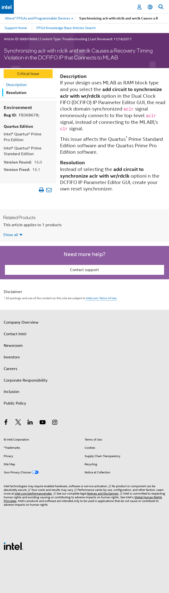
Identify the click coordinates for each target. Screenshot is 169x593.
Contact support (84, 269)
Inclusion (11, 391)
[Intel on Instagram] (54, 423)
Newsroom (13, 345)
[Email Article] (49, 189)
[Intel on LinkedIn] (30, 423)
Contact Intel (15, 334)
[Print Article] (41, 189)
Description (16, 84)
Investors (12, 356)
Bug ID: (21, 114)
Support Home (16, 28)
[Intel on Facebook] (6, 423)
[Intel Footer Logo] (13, 545)
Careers (10, 368)
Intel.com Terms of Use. (101, 298)
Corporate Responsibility (25, 380)
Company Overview (21, 322)
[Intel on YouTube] (42, 423)
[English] (150, 7)
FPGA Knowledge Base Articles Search (66, 28)
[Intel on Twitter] (18, 423)
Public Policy (15, 403)
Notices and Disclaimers (103, 493)
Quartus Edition (18, 126)
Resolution (16, 92)
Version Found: (23, 162)
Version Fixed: (22, 169)
